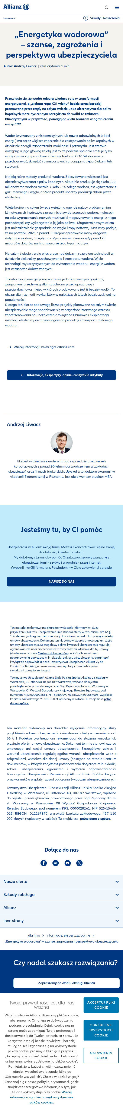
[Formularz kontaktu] (61, 581)
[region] (61, 1049)
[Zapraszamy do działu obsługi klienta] (66, 983)
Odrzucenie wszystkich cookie (101, 1030)
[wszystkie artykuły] (61, 375)
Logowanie (9, 18)
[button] (106, 7)
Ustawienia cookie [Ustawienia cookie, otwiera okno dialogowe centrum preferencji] (101, 1055)
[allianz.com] (40, 347)
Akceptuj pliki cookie (101, 1005)
